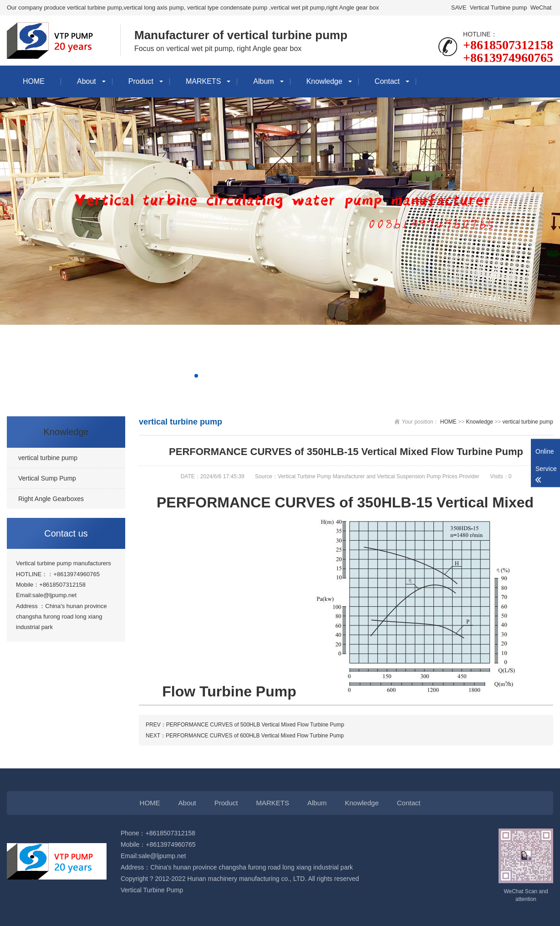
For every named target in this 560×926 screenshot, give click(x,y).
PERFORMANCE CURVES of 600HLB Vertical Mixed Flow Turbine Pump (255, 735)
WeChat (541, 7)
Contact (387, 81)
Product (140, 81)
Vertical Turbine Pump (152, 890)
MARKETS (203, 81)
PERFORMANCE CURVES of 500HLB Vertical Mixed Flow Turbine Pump (255, 724)
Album (263, 81)
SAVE (458, 7)
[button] (196, 376)
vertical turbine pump (528, 422)
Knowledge (324, 81)
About (86, 81)
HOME (34, 81)
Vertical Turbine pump (498, 7)
